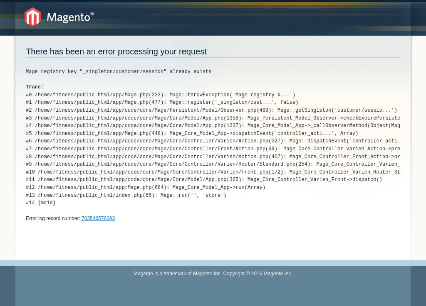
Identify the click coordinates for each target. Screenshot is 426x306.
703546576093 (98, 218)
